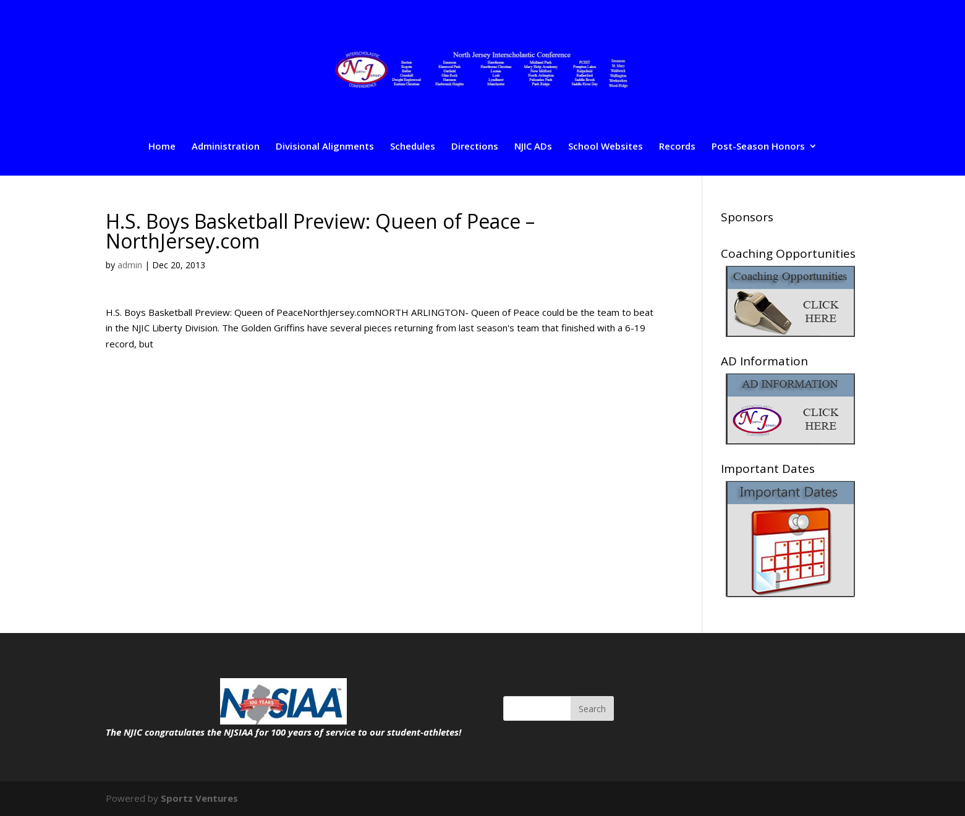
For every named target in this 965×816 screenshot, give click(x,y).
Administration (226, 147)
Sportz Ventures (199, 798)
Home (162, 147)
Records (677, 147)
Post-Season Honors (758, 147)
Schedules (412, 147)
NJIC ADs (533, 147)
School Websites (605, 147)
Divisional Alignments (325, 147)
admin (129, 265)
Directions (474, 147)
